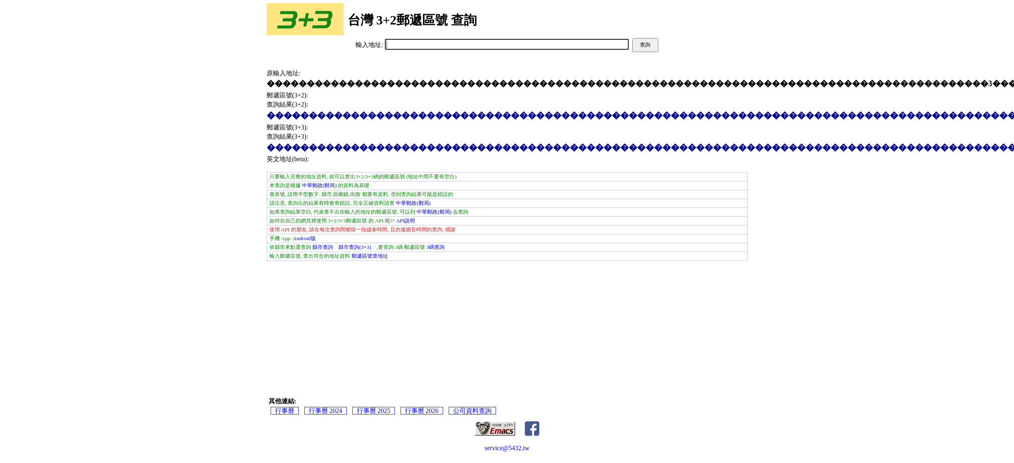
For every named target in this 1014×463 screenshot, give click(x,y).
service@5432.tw (506, 448)
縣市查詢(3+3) (354, 247)
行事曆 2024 (325, 410)
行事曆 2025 (374, 410)
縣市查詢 (322, 247)
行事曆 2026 (422, 410)
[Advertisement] (507, 321)
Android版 (304, 238)
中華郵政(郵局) (319, 185)
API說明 (405, 221)
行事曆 (284, 410)
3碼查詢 (435, 247)
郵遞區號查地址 (370, 256)
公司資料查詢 (472, 410)
